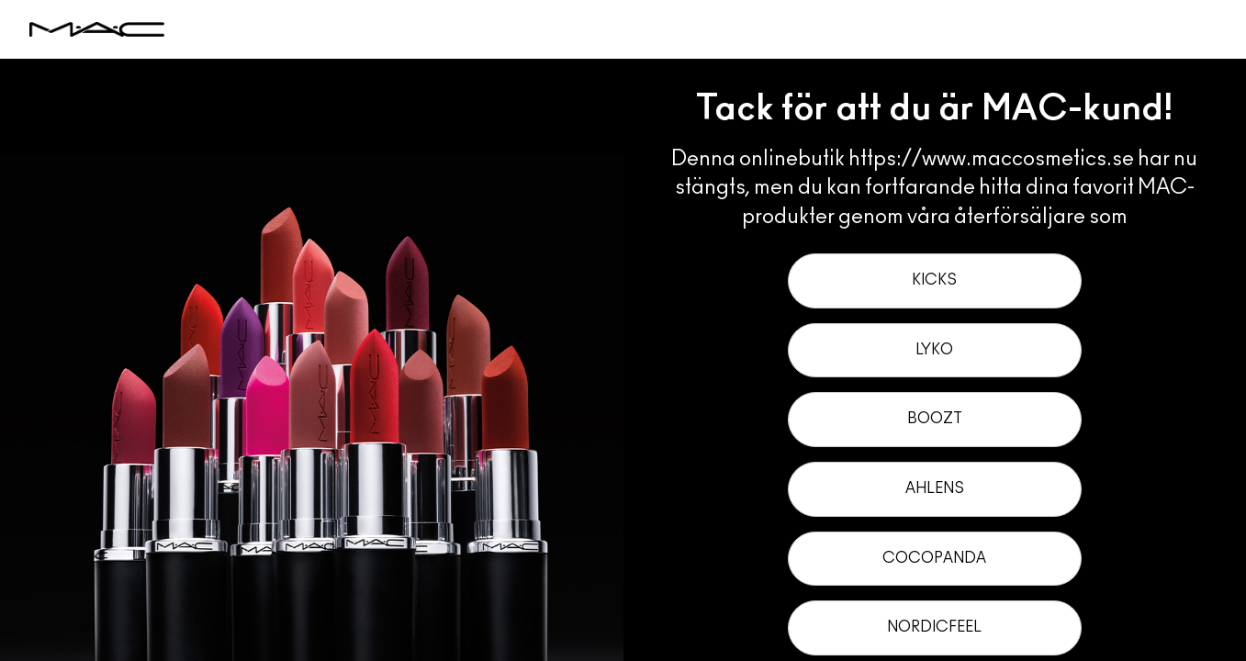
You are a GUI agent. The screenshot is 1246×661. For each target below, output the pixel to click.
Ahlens (934, 488)
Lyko (934, 349)
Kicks (934, 280)
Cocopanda (934, 558)
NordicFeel (934, 627)
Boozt (934, 418)
